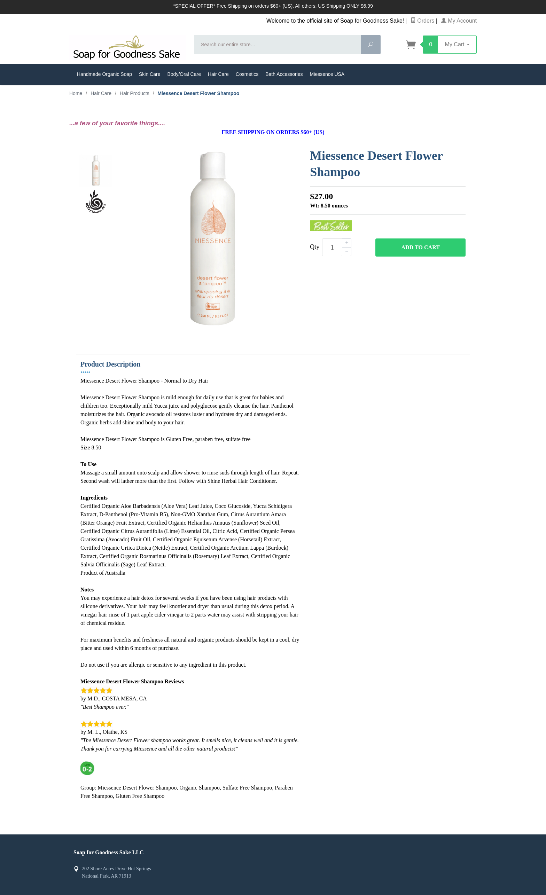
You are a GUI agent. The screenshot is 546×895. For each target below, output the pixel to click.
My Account (459, 21)
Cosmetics (247, 74)
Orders (422, 21)
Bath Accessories (284, 74)
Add (420, 247)
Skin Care (149, 74)
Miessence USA (327, 74)
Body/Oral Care (184, 74)
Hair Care (218, 74)
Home (75, 93)
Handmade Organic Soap (104, 74)
